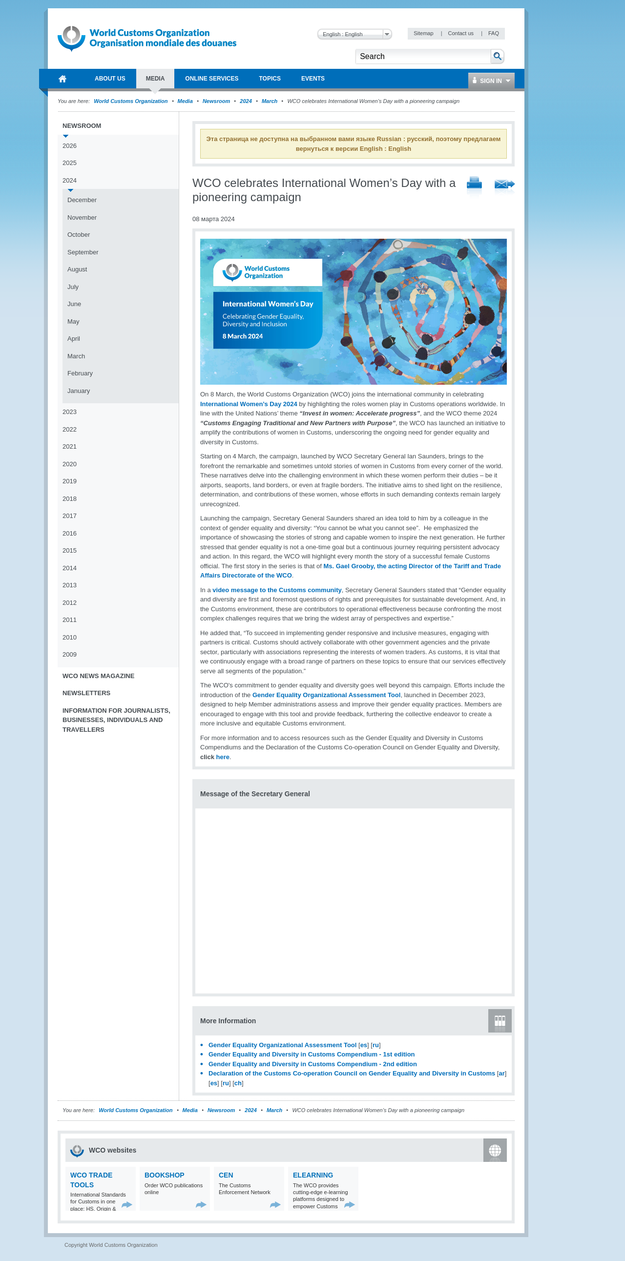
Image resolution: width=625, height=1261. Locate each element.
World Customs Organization (131, 101)
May (73, 321)
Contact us (461, 33)
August (77, 269)
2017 (69, 515)
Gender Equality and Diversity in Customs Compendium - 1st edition (311, 1054)
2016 (69, 533)
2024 (245, 101)
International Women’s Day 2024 (248, 404)
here (222, 757)
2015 (69, 550)
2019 (69, 481)
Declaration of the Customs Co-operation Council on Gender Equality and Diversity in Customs (351, 1073)
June (74, 304)
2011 (69, 619)
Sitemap (424, 33)
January (78, 390)
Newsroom (216, 101)
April (73, 338)
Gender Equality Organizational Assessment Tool (326, 695)
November (82, 217)
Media (185, 101)
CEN (226, 1175)
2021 (69, 446)
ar (501, 1073)
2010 (69, 637)
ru (376, 1045)
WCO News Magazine (98, 676)
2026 (69, 145)
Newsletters (86, 693)
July (73, 286)
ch (238, 1083)
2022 (69, 429)
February (80, 373)
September (83, 252)
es (363, 1045)
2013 (69, 585)
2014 (69, 568)
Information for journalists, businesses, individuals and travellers (116, 720)
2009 (69, 654)
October (78, 234)
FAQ (493, 33)
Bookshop (165, 1175)
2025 (69, 162)
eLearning (313, 1175)
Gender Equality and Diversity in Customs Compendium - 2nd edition (312, 1064)
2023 (69, 411)
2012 (69, 602)
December (82, 200)
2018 (69, 498)
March (269, 101)
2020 (69, 464)
